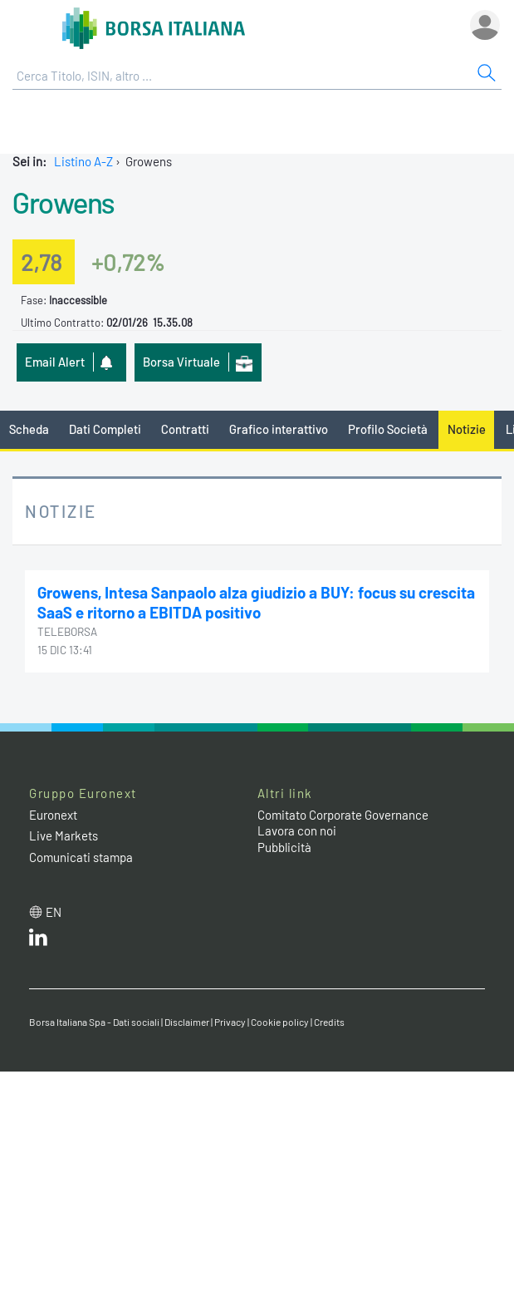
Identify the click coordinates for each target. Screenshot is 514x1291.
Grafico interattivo (278, 428)
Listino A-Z (83, 161)
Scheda (29, 428)
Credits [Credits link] (329, 1021)
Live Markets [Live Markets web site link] (63, 835)
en (53, 911)
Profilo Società (388, 428)
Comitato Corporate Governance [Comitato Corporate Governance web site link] (342, 814)
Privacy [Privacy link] (230, 1021)
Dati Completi (105, 428)
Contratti (185, 428)
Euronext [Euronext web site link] (53, 814)
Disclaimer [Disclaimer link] (186, 1021)
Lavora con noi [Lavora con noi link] (296, 830)
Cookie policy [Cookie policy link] (280, 1021)
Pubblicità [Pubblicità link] (284, 847)
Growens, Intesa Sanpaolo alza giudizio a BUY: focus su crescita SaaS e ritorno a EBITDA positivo (256, 603)
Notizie (467, 428)
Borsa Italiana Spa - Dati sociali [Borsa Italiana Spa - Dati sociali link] (94, 1021)
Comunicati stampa (81, 857)
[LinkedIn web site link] (38, 941)
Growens (63, 202)
